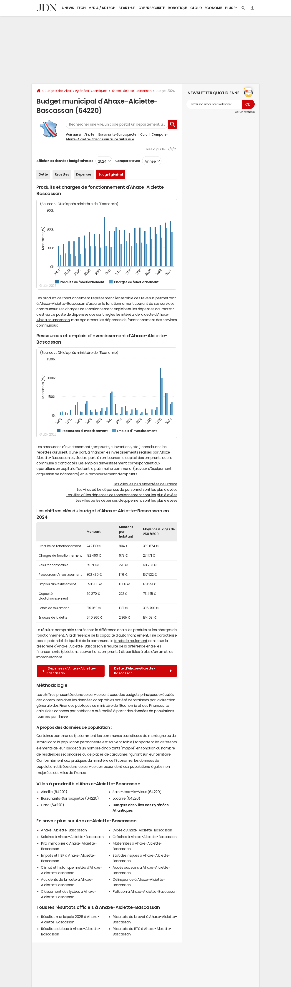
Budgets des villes (58, 90)
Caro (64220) (52, 805)
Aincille (89, 134)
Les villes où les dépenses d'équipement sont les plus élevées (126, 500)
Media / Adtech (101, 8)
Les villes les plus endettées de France (145, 484)
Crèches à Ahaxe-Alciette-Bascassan (145, 836)
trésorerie (44, 646)
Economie (213, 8)
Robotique (178, 8)
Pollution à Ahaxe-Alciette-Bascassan (144, 891)
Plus (231, 8)
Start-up (126, 8)
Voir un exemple (244, 112)
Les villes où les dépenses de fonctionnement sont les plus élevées (121, 495)
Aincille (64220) (54, 792)
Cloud (196, 8)
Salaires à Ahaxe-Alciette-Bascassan (72, 836)
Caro (144, 134)
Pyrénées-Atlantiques (91, 90)
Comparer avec (127, 160)
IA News (67, 8)
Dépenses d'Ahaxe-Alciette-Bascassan (69, 671)
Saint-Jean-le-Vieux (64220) (137, 792)
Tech (81, 8)
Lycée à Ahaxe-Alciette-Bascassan (142, 830)
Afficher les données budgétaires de (64, 160)
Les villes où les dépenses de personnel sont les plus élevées (127, 489)
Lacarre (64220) (126, 798)
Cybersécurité (151, 8)
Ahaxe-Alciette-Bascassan (131, 90)
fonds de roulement (130, 640)
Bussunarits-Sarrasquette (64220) (70, 798)
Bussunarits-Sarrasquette (117, 134)
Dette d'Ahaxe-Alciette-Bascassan (143, 671)
